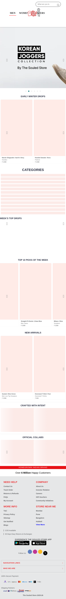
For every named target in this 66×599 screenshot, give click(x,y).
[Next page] (61, 60)
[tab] (25, 91)
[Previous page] (5, 60)
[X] (45, 553)
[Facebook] (30, 552)
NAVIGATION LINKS (11, 563)
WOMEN (24, 13)
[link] (16, 420)
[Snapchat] (40, 552)
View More (40, 525)
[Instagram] (35, 552)
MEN (13, 13)
